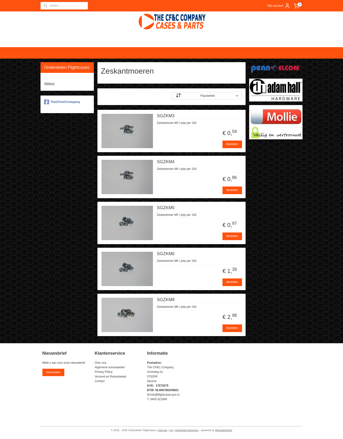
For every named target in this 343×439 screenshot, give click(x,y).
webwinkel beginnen (187, 430)
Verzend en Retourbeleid (110, 376)
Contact (100, 381)
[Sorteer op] (207, 95)
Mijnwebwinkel (223, 430)
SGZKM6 (166, 253)
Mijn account (278, 6)
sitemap (162, 430)
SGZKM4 (166, 161)
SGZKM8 (166, 299)
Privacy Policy (104, 371)
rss (171, 430)
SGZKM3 (166, 115)
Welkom (49, 83)
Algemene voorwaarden (110, 367)
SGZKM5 (166, 207)
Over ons (100, 362)
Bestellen (232, 144)
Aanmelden (53, 372)
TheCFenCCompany (62, 102)
